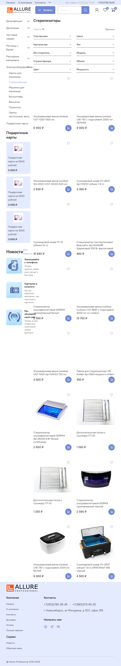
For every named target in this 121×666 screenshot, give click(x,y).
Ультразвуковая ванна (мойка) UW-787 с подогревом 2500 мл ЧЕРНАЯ (95, 119)
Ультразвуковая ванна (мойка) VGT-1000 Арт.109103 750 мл (50, 372)
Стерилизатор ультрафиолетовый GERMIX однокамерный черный (92, 503)
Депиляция (12, 28)
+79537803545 (106, 2)
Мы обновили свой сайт (30, 313)
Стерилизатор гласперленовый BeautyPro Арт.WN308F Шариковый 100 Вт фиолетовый (95, 245)
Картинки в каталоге (30, 285)
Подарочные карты (17, 123)
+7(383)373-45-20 (84, 604)
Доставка (11, 619)
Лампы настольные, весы (19, 114)
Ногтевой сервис (11, 36)
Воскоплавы (16, 96)
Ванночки (14, 101)
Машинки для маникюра (16, 89)
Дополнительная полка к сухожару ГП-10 (47, 502)
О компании (25, 2)
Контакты (40, 2)
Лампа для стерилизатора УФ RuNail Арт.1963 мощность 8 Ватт (95, 372)
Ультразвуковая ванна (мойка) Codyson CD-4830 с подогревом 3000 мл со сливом (95, 309)
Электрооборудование (15, 67)
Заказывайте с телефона (31, 261)
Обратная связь (14, 648)
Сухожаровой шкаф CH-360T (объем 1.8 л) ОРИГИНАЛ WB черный (93, 567)
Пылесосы (15, 107)
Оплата (10, 625)
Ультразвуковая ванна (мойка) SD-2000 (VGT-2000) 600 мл (50, 182)
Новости (10, 643)
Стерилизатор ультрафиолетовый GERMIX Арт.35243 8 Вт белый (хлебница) (49, 437)
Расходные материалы (12, 58)
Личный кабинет (14, 630)
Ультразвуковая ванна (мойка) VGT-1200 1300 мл (50, 118)
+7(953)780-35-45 (55, 604)
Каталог (10, 2)
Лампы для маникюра (15, 74)
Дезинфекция (14, 21)
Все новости (27, 251)
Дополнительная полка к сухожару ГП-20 (91, 434)
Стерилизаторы (18, 82)
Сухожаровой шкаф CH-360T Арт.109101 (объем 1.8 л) (93, 182)
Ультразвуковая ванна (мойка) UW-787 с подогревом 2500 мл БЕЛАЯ (51, 567)
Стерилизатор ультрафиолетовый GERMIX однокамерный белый (49, 309)
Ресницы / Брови (12, 47)
